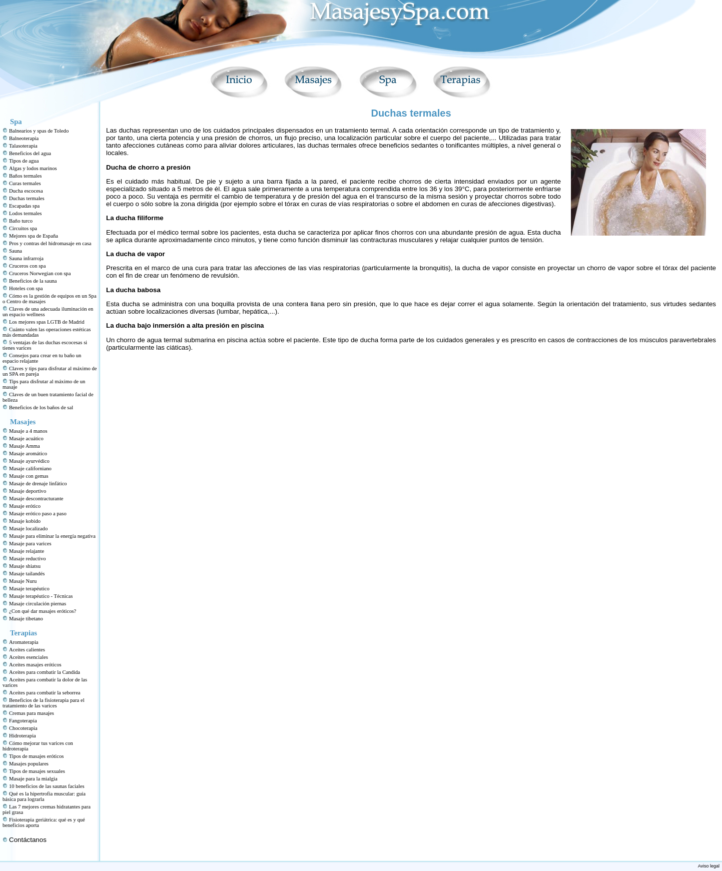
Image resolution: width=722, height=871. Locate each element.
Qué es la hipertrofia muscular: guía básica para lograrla (44, 796)
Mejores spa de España (33, 236)
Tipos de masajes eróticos (36, 756)
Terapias (23, 633)
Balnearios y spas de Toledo (39, 131)
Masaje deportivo (27, 491)
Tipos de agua (24, 161)
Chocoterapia (23, 728)
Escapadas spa (24, 206)
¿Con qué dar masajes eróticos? (42, 611)
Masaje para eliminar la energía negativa (52, 536)
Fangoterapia (23, 720)
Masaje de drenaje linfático (38, 483)
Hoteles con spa (26, 288)
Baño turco (21, 221)
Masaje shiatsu (25, 566)
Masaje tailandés (27, 573)
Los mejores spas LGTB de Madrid (47, 322)
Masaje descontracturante (36, 498)
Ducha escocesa (26, 191)
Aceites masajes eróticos (35, 664)
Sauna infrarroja (26, 258)
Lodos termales (25, 213)
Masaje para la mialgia (33, 778)
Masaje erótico (25, 506)
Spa (16, 122)
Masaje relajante (26, 551)
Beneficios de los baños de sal (41, 407)
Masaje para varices (30, 543)
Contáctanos (28, 839)
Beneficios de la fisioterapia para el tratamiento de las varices (44, 702)
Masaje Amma (24, 446)
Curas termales (25, 183)
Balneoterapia (24, 138)
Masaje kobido (25, 521)
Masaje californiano (30, 468)
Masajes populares (29, 763)
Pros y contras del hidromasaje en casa (50, 243)
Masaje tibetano (26, 618)
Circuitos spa (23, 228)
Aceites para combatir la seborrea (45, 692)
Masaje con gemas (29, 476)
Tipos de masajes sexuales (37, 771)
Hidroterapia (22, 735)
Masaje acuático (26, 438)
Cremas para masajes (31, 713)
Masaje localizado (28, 528)
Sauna (15, 251)
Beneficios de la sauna (33, 281)
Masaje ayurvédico (29, 461)
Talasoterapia (23, 146)
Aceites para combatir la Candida (44, 672)
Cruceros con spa (27, 266)
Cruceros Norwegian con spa (40, 273)
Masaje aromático (28, 453)
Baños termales (25, 176)
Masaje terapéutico (29, 588)
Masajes (23, 422)
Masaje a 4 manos (28, 431)
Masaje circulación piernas (37, 603)
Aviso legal (708, 865)
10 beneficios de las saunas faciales (47, 786)
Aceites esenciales (28, 657)
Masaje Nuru (23, 581)
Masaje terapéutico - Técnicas (41, 596)
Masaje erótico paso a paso (38, 513)
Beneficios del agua (30, 153)
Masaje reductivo (27, 558)
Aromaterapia (24, 642)
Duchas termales (27, 198)
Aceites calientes (27, 649)
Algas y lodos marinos (33, 168)
